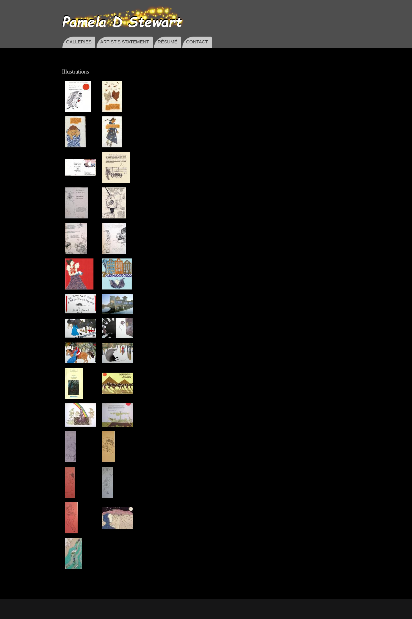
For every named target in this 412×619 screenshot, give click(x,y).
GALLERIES (79, 41)
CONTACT (197, 41)
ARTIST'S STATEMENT (124, 41)
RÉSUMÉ (168, 41)
